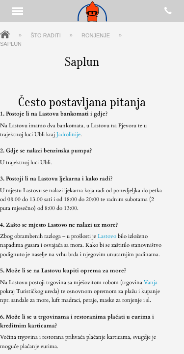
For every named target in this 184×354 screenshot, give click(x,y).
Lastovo (107, 236)
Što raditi (45, 35)
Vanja (151, 282)
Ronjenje (95, 35)
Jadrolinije (68, 134)
